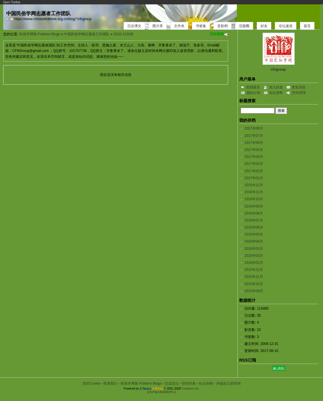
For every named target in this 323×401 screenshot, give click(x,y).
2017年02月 (253, 171)
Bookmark (12, 19)
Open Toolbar (11, 2)
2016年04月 (253, 241)
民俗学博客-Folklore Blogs (39, 34)
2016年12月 (253, 185)
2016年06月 (253, 227)
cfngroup (278, 69)
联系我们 (110, 383)
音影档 (222, 26)
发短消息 (299, 87)
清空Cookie (91, 383)
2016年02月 (253, 256)
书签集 (201, 26)
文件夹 (179, 26)
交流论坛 (172, 383)
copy (8, 19)
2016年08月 (253, 213)
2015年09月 (253, 291)
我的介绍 (253, 93)
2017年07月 (253, 136)
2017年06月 (253, 143)
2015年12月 (253, 270)
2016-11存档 (123, 34)
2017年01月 (253, 178)
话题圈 (244, 26)
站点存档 (206, 383)
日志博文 (134, 26)
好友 (264, 26)
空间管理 (217, 34)
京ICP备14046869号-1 (161, 392)
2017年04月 (253, 157)
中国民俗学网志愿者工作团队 (87, 34)
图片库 (157, 26)
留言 (307, 26)
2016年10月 (253, 199)
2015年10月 (253, 284)
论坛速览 (286, 26)
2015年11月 (253, 277)
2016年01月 (253, 263)
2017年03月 (253, 164)
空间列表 (189, 383)
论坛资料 (276, 93)
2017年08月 (253, 128)
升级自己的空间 (228, 383)
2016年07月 (253, 220)
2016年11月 (253, 192)
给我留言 (253, 87)
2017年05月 (253, 150)
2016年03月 (253, 249)
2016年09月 (253, 206)
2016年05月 (253, 234)
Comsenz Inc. (190, 388)
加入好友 (276, 87)
